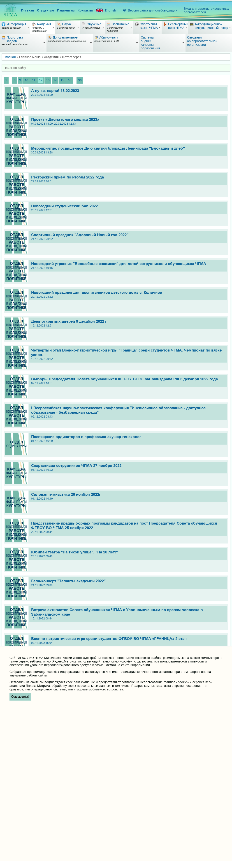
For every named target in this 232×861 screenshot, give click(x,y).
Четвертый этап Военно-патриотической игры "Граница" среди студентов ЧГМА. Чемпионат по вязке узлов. (128, 354)
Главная (27, 10)
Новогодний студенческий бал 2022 (128, 208)
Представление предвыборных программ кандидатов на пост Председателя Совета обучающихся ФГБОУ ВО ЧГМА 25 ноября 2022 (128, 527)
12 (40, 80)
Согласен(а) (20, 696)
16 (69, 80)
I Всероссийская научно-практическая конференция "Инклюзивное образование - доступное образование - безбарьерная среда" (128, 412)
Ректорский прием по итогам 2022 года (128, 179)
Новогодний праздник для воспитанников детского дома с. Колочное (128, 294)
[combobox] (116, 68)
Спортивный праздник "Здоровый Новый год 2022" (128, 237)
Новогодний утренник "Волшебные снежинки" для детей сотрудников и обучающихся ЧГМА (128, 265)
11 (33, 80)
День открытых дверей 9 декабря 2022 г (128, 323)
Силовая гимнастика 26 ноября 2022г (128, 496)
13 (48, 80)
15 (62, 80)
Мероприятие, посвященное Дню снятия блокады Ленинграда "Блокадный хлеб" (128, 150)
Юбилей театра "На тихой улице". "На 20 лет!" (128, 554)
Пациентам (65, 10)
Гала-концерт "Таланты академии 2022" (128, 583)
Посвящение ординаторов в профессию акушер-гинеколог (128, 439)
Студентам (45, 10)
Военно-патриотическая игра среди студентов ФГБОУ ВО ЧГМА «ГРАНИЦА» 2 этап (128, 640)
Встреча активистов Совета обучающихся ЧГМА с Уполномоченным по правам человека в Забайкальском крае (128, 614)
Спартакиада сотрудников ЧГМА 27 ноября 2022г (128, 467)
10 (26, 80)
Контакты (85, 10)
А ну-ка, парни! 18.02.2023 (128, 92)
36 (80, 80)
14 (55, 80)
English (106, 10)
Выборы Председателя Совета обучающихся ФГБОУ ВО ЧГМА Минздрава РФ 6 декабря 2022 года (128, 381)
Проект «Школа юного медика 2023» (128, 121)
